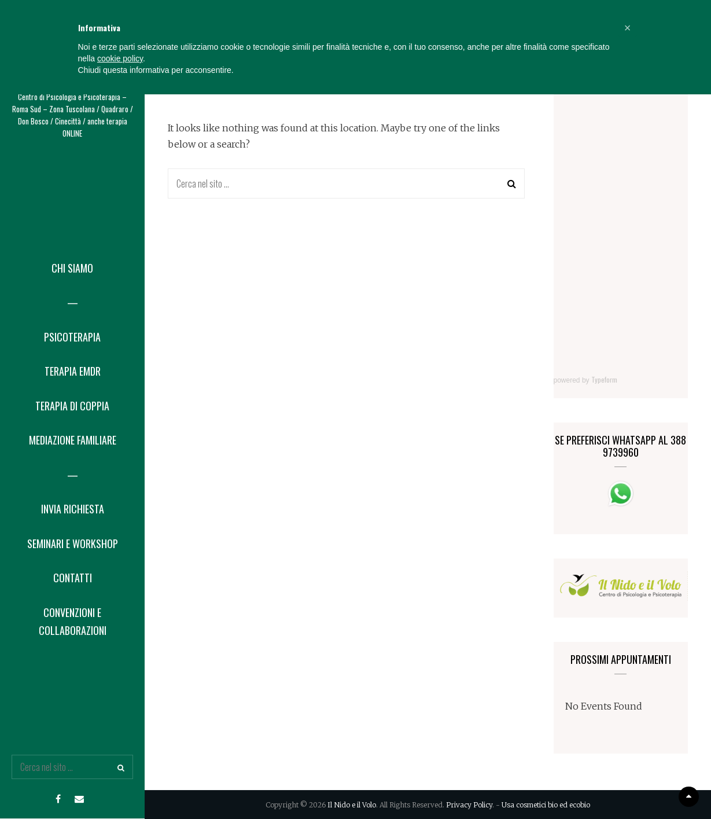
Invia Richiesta (72, 508)
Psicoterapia (72, 336)
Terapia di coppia (72, 405)
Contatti (72, 577)
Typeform (604, 379)
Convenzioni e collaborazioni (72, 621)
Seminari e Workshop (72, 543)
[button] (627, 752)
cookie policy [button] (120, 783)
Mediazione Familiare (72, 439)
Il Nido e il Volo (72, 51)
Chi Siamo (72, 268)
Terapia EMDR (73, 371)
